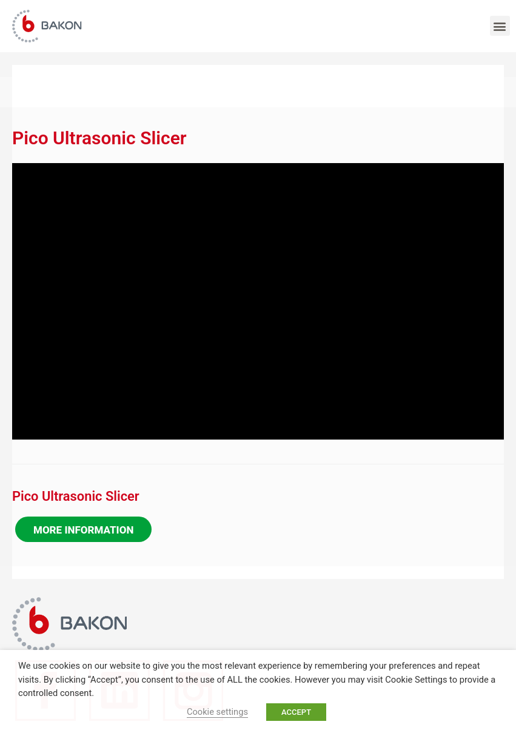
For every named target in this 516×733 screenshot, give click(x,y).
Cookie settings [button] (217, 711)
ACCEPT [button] (296, 712)
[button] (500, 26)
